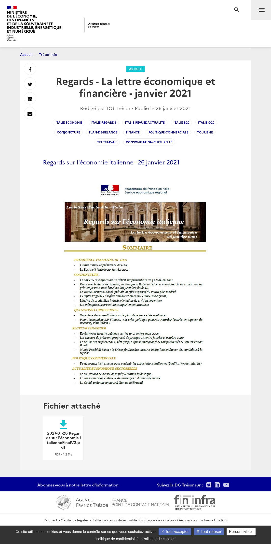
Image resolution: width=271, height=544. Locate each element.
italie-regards (103, 122)
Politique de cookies (157, 519)
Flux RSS (220, 519)
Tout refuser (208, 531)
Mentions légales (74, 519)
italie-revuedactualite (145, 122)
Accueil (26, 54)
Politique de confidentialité (114, 519)
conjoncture (68, 132)
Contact (50, 519)
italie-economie (68, 122)
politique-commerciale (168, 132)
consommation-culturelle (149, 142)
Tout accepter (175, 531)
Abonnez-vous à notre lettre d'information (78, 485)
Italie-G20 (206, 122)
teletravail (107, 142)
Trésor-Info (48, 54)
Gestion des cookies (194, 519)
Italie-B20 (181, 122)
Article (135, 69)
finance (133, 132)
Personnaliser (241, 531)
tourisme (205, 132)
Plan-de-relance (103, 132)
